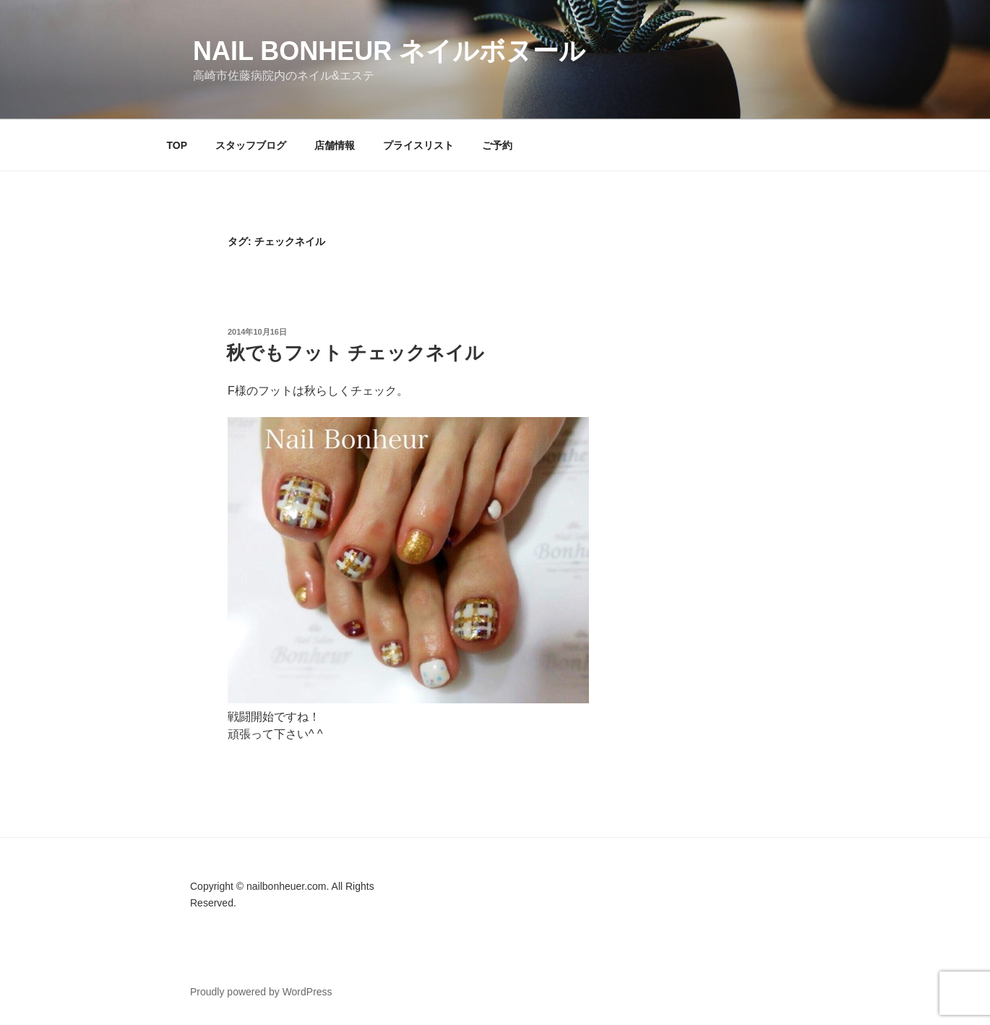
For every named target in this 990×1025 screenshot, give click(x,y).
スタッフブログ (250, 145)
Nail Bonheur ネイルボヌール (389, 51)
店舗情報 (334, 145)
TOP (177, 145)
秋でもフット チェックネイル (355, 353)
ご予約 (497, 145)
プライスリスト (418, 145)
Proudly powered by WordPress (261, 992)
